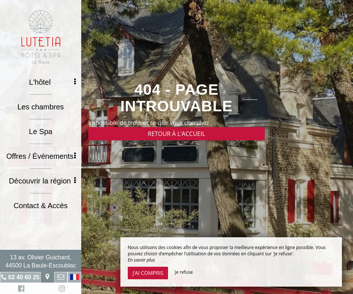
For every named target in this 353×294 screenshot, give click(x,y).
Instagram (61, 289)
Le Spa (40, 131)
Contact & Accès (41, 206)
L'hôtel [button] (52, 82)
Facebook (20, 289)
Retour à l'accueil (176, 134)
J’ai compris (148, 272)
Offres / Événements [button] (41, 156)
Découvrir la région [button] (42, 181)
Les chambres (40, 107)
